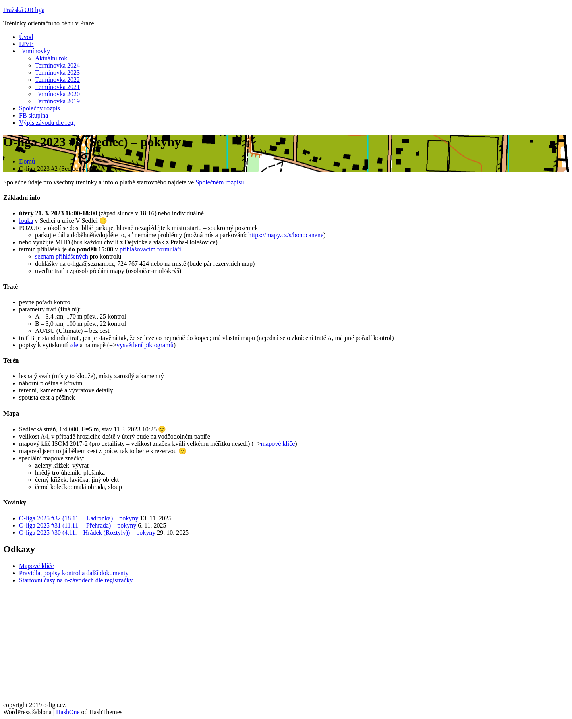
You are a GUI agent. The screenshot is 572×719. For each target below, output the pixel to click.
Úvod (26, 36)
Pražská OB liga (23, 9)
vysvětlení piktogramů (145, 345)
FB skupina (33, 115)
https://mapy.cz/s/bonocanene (285, 235)
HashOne (68, 712)
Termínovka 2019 (57, 101)
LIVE (26, 44)
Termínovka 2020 (57, 94)
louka (26, 220)
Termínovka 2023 (57, 72)
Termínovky (34, 51)
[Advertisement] (241, 646)
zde (74, 345)
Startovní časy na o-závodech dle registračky (76, 580)
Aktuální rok (51, 58)
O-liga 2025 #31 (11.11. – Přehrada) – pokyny (77, 525)
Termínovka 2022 (57, 79)
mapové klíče (278, 443)
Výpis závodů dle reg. (47, 122)
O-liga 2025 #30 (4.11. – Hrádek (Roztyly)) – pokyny (87, 532)
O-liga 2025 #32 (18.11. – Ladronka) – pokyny (78, 518)
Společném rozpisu (219, 182)
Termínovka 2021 (57, 86)
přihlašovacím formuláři (150, 249)
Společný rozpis (39, 108)
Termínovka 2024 (57, 65)
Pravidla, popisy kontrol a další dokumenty (74, 573)
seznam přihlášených (61, 256)
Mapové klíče (36, 565)
